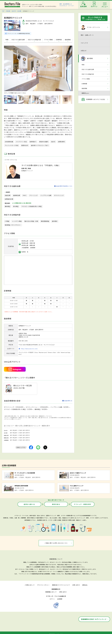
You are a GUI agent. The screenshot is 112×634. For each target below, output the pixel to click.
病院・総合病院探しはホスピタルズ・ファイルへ (66, 4)
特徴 (7, 40)
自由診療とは (67, 401)
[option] (38, 70)
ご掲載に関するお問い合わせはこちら (56, 543)
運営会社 (84, 585)
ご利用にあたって (30, 585)
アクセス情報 (48, 40)
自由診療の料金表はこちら (63, 186)
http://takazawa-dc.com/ (29, 349)
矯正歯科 (15, 430)
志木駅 (19, 11)
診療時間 (59, 40)
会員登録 (59, 599)
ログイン (52, 599)
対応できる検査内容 (34, 40)
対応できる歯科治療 (18, 40)
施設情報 (68, 40)
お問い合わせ (76, 585)
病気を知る (56, 504)
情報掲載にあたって (51, 592)
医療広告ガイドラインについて (61, 585)
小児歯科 (20, 430)
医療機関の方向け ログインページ (93, 619)
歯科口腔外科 (26, 430)
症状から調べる (29, 504)
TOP (3, 11)
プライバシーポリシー (43, 585)
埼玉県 (8, 11)
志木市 (14, 11)
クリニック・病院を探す (82, 504)
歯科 (11, 430)
